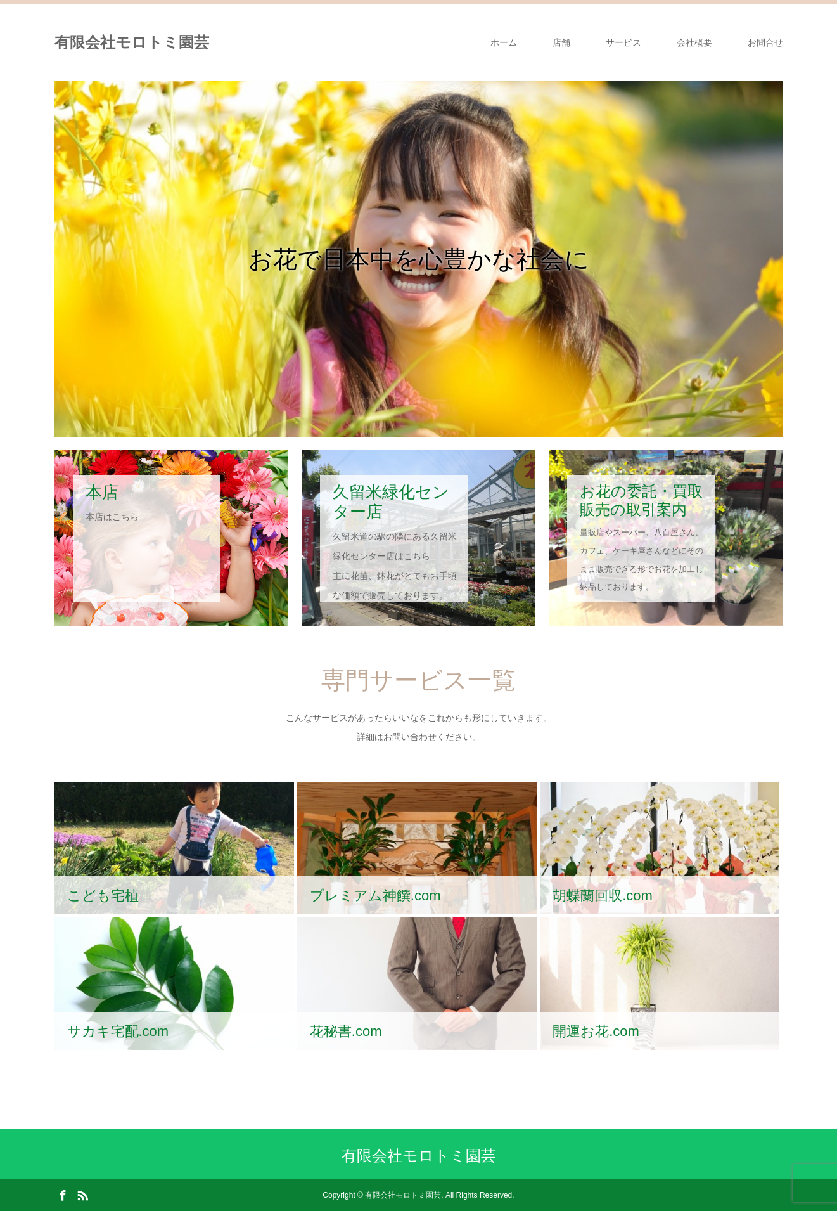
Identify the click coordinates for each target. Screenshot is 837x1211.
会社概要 (694, 42)
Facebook (62, 1194)
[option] (418, 259)
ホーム (503, 42)
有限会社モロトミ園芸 (131, 42)
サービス (623, 42)
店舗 (561, 42)
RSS (82, 1194)
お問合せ (765, 42)
